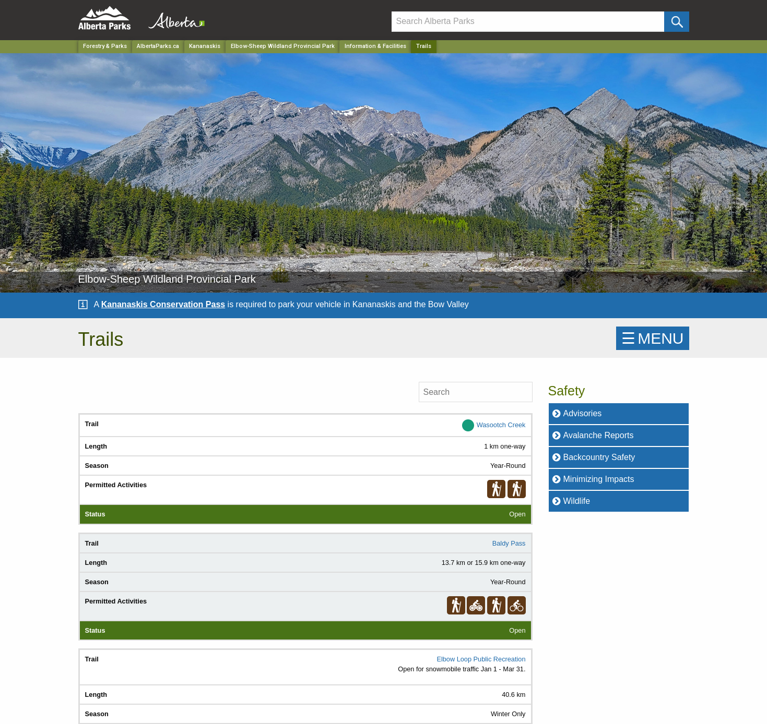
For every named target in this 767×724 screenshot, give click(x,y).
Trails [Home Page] (423, 46)
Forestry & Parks (105, 46)
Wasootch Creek (501, 425)
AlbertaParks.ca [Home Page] (158, 46)
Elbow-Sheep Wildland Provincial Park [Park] (283, 46)
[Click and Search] (676, 21)
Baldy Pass (509, 543)
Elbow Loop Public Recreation (480, 659)
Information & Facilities (375, 46)
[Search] (528, 21)
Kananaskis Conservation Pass (163, 304)
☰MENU (652, 338)
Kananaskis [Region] (204, 46)
